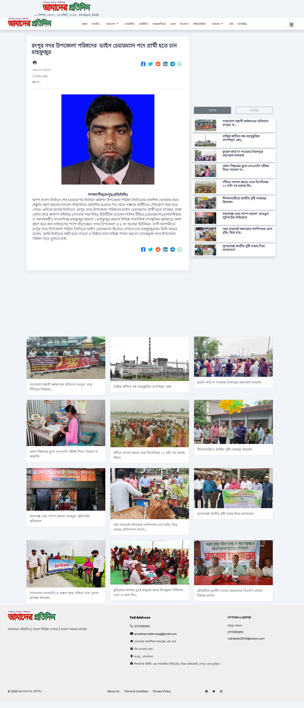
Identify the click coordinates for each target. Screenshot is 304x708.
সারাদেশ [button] (111, 24)
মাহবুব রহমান (235, 625)
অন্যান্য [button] (216, 24)
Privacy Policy (162, 691)
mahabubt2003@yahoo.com (246, 638)
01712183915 (142, 626)
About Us (113, 691)
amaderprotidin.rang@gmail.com (155, 633)
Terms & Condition (136, 691)
